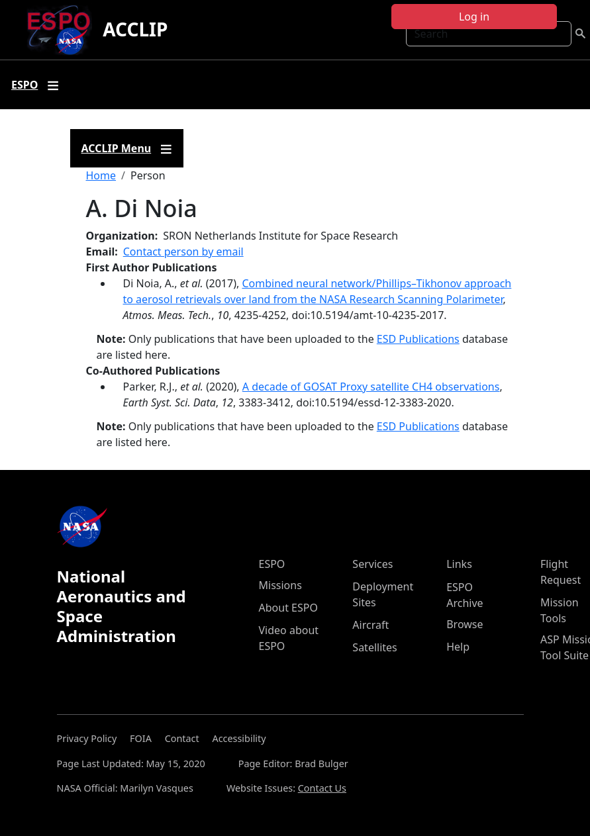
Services (372, 564)
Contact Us (322, 788)
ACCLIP (135, 29)
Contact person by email (183, 251)
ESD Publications (418, 339)
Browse (464, 624)
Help (457, 646)
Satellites (374, 647)
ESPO (272, 564)
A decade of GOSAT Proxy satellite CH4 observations (371, 386)
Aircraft (370, 625)
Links (459, 564)
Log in (474, 16)
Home (101, 175)
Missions (280, 585)
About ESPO (288, 607)
